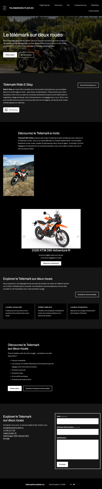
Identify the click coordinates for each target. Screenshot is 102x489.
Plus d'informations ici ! (88, 85)
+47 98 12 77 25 (9, 430)
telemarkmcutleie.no (21, 8)
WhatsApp (13, 110)
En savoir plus (26, 55)
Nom (62, 416)
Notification (61, 438)
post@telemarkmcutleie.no (13, 428)
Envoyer (62, 464)
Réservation (10, 55)
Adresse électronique (68, 427)
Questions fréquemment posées (38, 388)
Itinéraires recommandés (87, 294)
